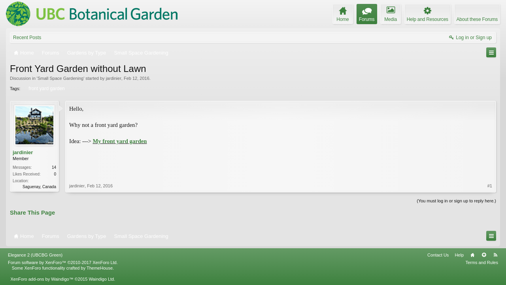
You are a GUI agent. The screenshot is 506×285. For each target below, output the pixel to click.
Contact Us (438, 255)
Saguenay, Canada (39, 187)
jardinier (113, 78)
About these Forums (477, 19)
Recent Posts (27, 37)
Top (484, 255)
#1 (489, 185)
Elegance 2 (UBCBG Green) (35, 255)
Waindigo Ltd (101, 279)
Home (472, 255)
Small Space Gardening (60, 78)
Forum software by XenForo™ (63, 262)
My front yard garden (120, 141)
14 (54, 167)
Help (459, 255)
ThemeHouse (100, 268)
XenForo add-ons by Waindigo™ (41, 279)
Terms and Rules (481, 262)
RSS (495, 255)
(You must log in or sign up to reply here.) (456, 200)
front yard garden (45, 88)
